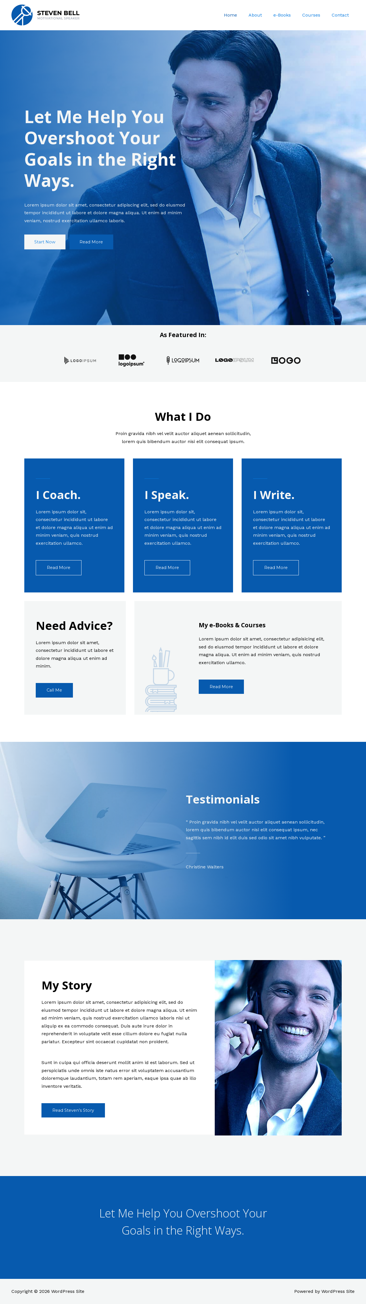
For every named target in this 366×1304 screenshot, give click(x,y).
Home (240, 15)
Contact (341, 15)
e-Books (288, 15)
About (263, 15)
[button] (46, 242)
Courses (315, 15)
